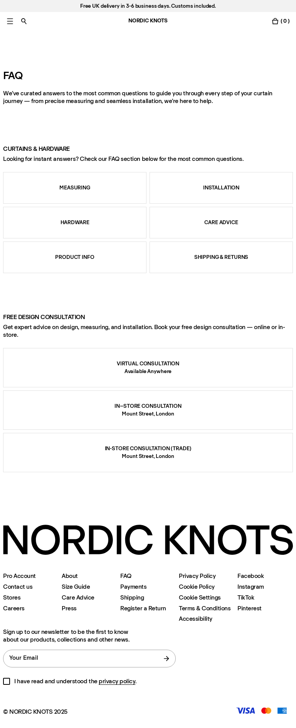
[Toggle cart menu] (280, 21)
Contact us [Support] (17, 586)
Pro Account (19, 575)
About (70, 575)
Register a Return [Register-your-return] (143, 608)
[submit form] (166, 658)
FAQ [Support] (125, 575)
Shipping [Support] (132, 597)
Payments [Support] (133, 586)
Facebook (250, 575)
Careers (14, 608)
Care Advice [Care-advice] (78, 597)
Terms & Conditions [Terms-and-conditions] (204, 608)
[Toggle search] (24, 21)
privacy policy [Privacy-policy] (117, 681)
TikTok (245, 597)
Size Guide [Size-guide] (76, 586)
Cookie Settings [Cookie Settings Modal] (200, 597)
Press (69, 608)
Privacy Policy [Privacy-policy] (197, 575)
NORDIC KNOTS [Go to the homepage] (148, 20)
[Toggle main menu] (10, 21)
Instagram (250, 586)
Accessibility (195, 619)
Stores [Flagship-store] (11, 597)
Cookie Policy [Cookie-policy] (197, 586)
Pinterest (249, 608)
